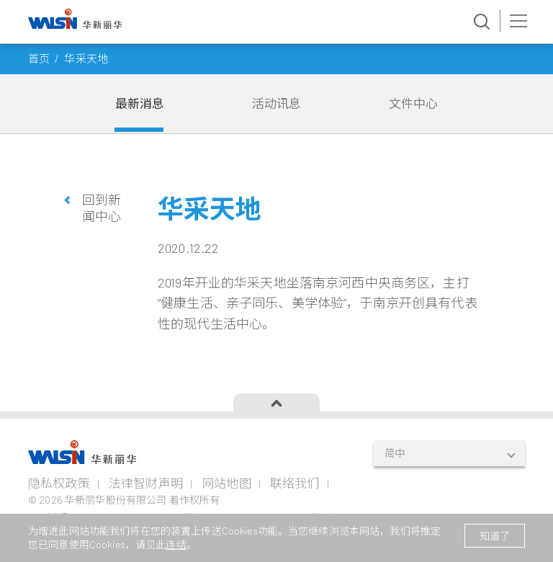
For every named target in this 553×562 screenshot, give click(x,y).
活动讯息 (277, 103)
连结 (176, 544)
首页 (39, 58)
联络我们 (295, 483)
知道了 (495, 536)
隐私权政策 (59, 483)
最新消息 (140, 103)
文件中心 (414, 103)
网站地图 (226, 483)
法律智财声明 (146, 483)
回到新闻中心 (101, 208)
